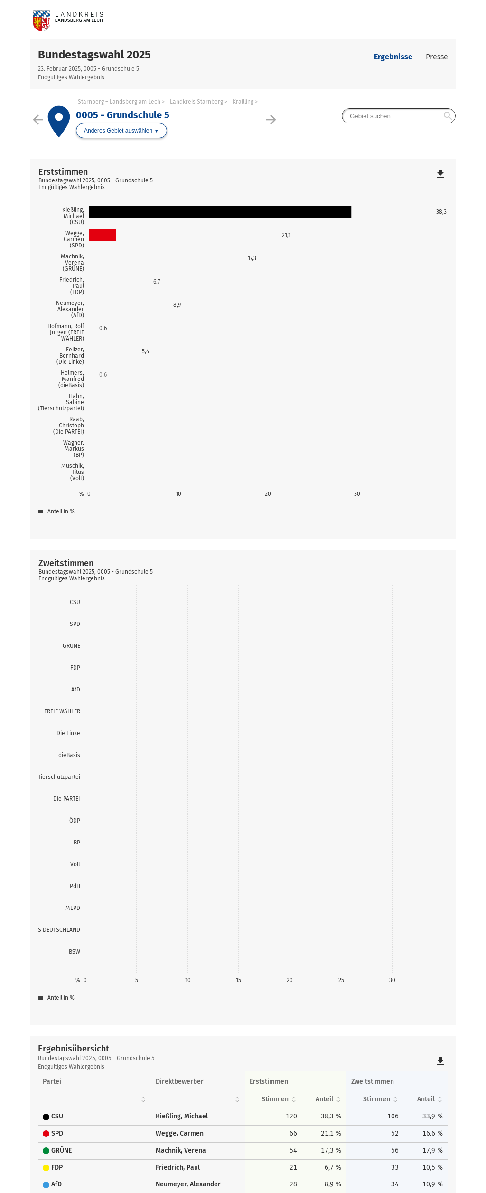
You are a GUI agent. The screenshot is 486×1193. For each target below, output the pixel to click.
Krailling (243, 101)
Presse (437, 56)
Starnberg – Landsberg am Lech (119, 101)
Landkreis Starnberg (196, 101)
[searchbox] (399, 115)
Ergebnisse (393, 56)
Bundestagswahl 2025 (94, 54)
